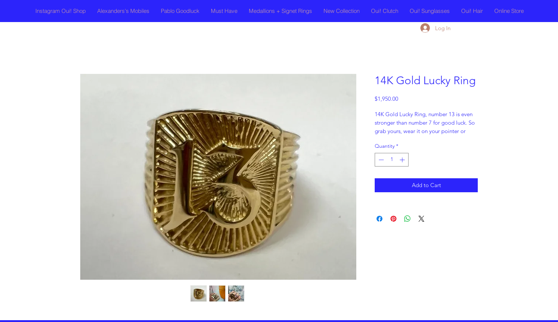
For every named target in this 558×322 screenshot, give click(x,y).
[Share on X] (421, 218)
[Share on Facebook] (379, 218)
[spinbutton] (391, 159)
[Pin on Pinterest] (393, 218)
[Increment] (402, 159)
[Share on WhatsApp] (407, 218)
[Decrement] (380, 159)
